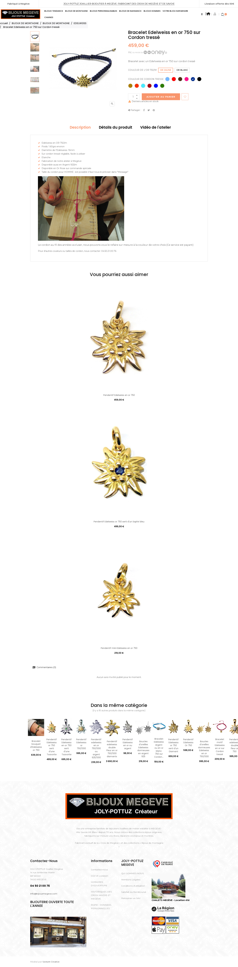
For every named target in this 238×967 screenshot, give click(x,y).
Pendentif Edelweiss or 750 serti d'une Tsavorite (51, 747)
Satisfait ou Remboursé (133, 892)
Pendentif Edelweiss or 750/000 (81, 744)
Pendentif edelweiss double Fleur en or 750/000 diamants (111, 749)
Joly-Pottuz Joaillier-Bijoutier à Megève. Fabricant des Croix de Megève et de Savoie (119, 3)
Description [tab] (80, 127)
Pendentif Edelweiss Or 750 (188, 742)
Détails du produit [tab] (115, 127)
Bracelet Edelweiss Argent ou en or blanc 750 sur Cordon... (159, 747)
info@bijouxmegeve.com (43, 893)
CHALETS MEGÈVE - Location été (171, 900)
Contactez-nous (99, 869)
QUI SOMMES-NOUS (132, 873)
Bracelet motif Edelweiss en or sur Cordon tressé (220, 747)
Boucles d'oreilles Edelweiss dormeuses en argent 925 (143, 749)
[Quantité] (133, 96)
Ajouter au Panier (160, 96)
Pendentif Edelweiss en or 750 (119, 395)
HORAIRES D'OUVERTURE (99, 884)
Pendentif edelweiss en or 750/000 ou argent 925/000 (96, 748)
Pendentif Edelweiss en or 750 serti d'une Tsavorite (66, 747)
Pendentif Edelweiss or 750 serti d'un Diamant (173, 745)
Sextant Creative (50, 961)
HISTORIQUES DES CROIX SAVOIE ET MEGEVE (101, 895)
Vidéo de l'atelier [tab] (155, 127)
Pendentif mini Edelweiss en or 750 (119, 648)
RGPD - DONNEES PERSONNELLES (101, 907)
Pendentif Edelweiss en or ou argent (127, 744)
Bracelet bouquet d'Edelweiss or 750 (36, 746)
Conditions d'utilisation (133, 885)
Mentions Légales (130, 879)
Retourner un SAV (131, 898)
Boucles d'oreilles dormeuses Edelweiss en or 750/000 (204, 749)
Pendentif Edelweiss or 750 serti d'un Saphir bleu (119, 521)
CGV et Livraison (99, 875)
